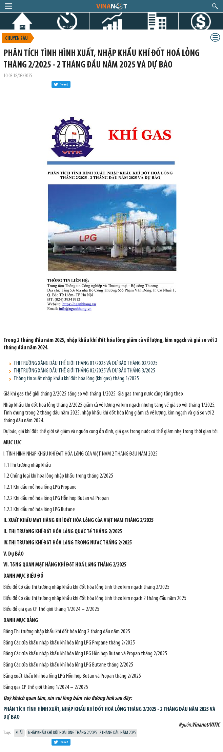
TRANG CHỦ (22, 26)
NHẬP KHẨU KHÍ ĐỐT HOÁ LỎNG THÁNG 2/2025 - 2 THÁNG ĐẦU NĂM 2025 (82, 732)
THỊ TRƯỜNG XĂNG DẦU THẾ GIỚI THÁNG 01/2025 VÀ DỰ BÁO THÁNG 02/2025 (86, 363)
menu (8, 6)
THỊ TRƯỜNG (111, 26)
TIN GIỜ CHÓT (67, 26)
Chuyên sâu (16, 38)
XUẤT (19, 732)
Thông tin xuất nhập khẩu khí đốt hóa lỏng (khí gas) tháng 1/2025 (76, 379)
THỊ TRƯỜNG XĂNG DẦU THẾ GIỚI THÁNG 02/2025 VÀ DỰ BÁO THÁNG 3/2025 (84, 371)
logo (111, 6)
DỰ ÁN (156, 26)
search (215, 6)
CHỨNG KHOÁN (201, 26)
